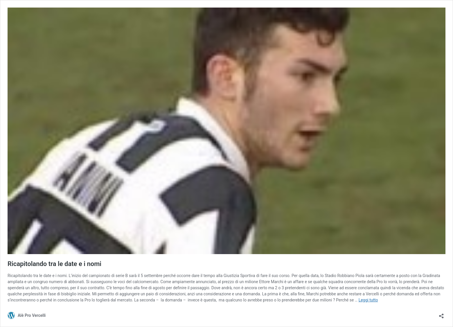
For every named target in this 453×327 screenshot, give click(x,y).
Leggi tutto (368, 300)
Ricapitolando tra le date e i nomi (54, 263)
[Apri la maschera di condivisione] (441, 314)
